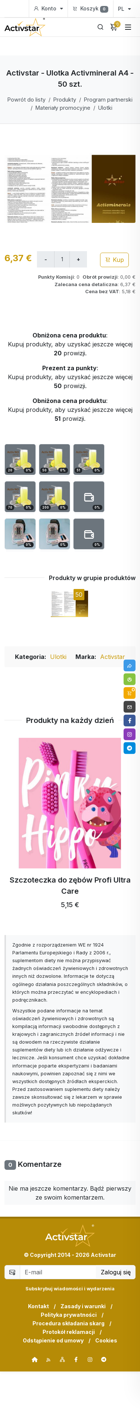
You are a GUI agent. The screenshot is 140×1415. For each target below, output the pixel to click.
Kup (114, 303)
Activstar (112, 700)
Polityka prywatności (69, 1358)
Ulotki (105, 108)
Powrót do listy (26, 99)
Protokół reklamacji (69, 1375)
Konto (48, 8)
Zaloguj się (116, 1315)
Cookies (106, 1384)
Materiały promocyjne (62, 108)
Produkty (64, 99)
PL (124, 9)
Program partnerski (108, 99)
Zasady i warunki (83, 1350)
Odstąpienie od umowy (53, 1384)
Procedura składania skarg (68, 1367)
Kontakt (38, 1350)
